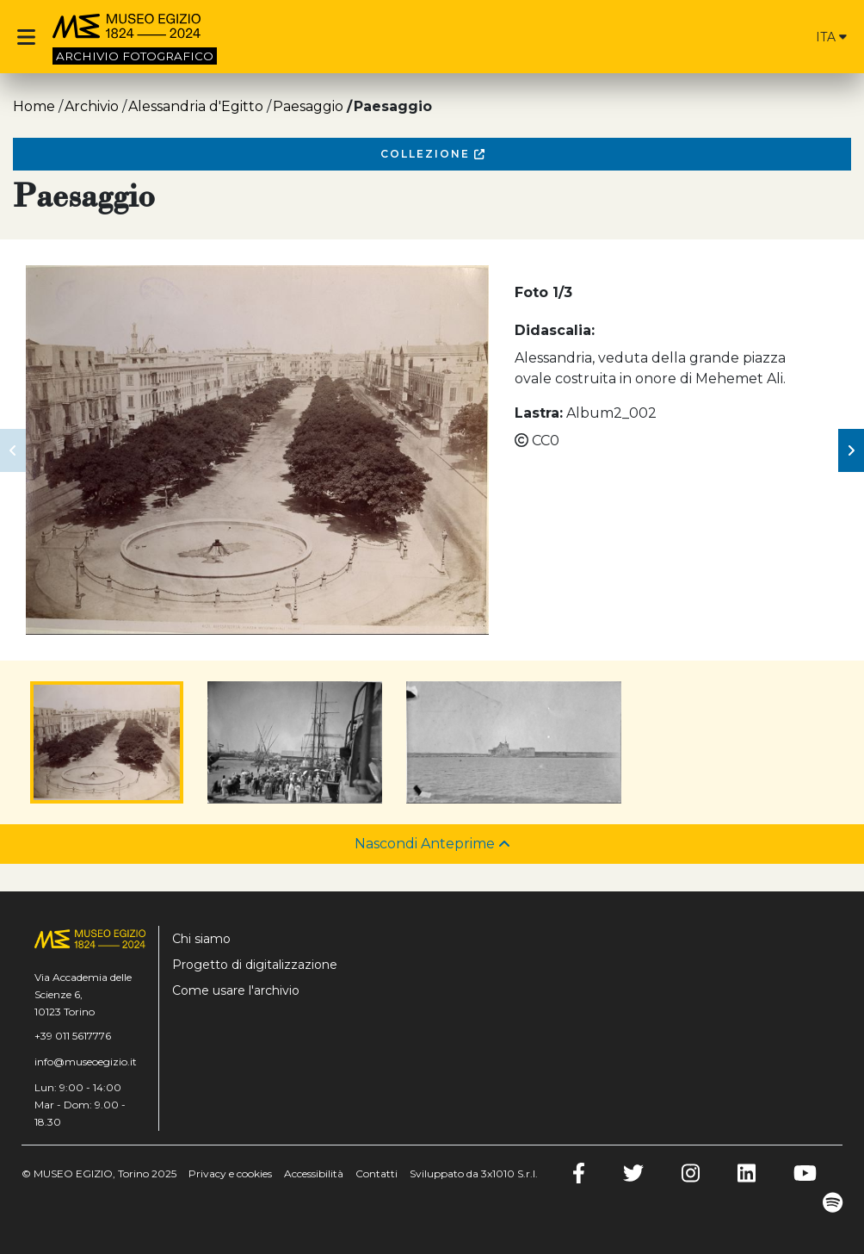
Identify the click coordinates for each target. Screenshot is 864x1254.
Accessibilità (313, 1173)
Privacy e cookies (230, 1173)
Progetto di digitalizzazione (254, 964)
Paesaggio (308, 106)
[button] (13, 450)
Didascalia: (555, 330)
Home (34, 106)
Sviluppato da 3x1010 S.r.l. (474, 1173)
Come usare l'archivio (235, 990)
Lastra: (539, 413)
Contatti (376, 1173)
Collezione (432, 153)
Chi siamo (201, 939)
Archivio (92, 106)
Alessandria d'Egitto (195, 106)
